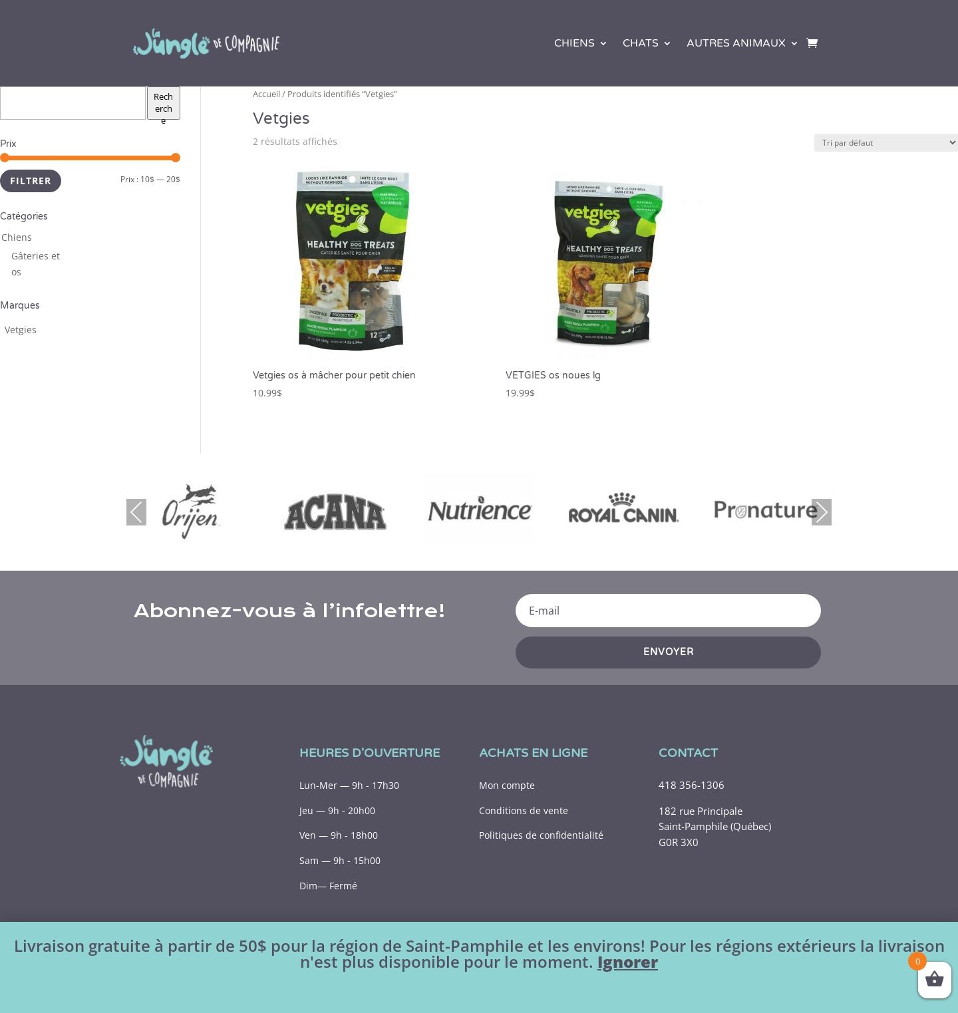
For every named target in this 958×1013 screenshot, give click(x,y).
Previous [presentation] (136, 512)
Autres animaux (736, 43)
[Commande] (886, 143)
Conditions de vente (523, 810)
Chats (641, 43)
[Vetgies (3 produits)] (20, 330)
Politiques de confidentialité (541, 835)
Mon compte (507, 785)
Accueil (266, 94)
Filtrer (30, 180)
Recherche (163, 105)
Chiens (574, 43)
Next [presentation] (822, 512)
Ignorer (627, 961)
